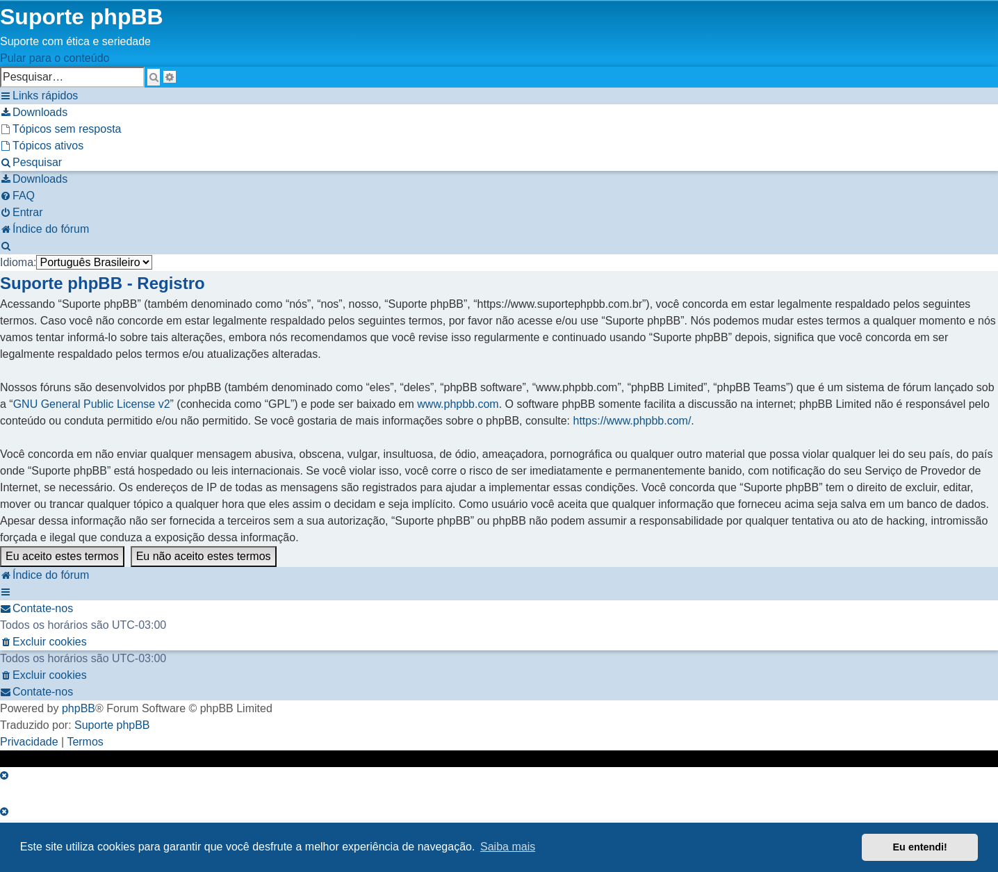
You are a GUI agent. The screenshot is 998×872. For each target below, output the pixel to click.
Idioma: (18, 262)
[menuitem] (33, 112)
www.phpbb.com (457, 404)
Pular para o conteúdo (54, 58)
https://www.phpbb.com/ (632, 421)
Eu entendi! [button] (920, 847)
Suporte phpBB (112, 725)
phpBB (78, 708)
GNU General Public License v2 (91, 404)
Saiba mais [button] (507, 847)
